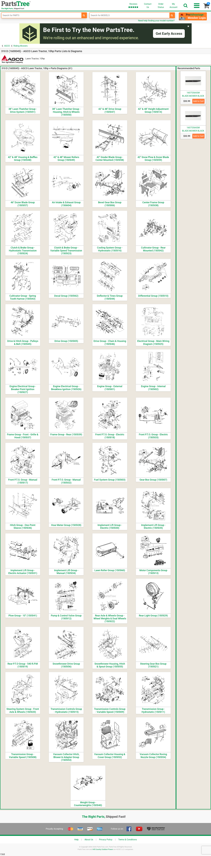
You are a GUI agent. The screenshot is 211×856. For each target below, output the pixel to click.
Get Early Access (169, 34)
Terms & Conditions (127, 839)
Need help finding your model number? (156, 20)
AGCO (7, 46)
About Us (89, 839)
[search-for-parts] (84, 15)
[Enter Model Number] (130, 15)
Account (173, 5)
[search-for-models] (172, 15)
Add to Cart (198, 101)
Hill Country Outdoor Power (103, 849)
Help (76, 839)
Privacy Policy (105, 839)
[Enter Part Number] (41, 15)
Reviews (133, 5)
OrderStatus (161, 5)
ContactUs (147, 5)
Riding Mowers (20, 46)
